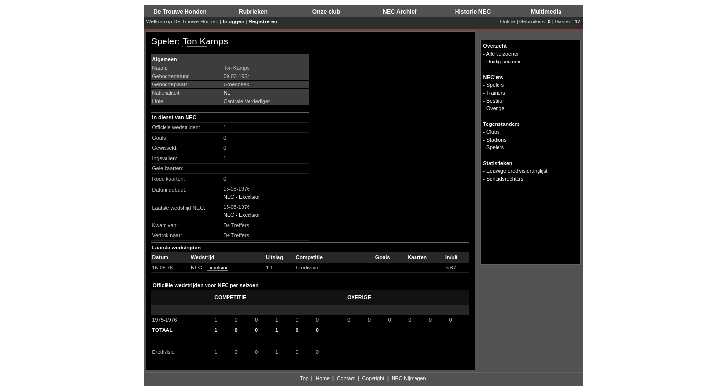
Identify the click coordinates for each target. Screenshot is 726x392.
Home (323, 378)
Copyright (373, 378)
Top (304, 378)
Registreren (263, 21)
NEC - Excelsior (241, 197)
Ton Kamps (205, 41)
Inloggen (233, 21)
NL (227, 93)
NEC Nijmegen (409, 378)
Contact (346, 378)
